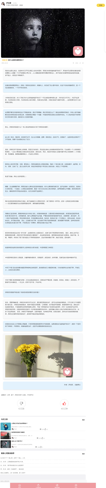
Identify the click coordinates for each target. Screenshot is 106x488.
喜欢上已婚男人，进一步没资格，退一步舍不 (13, 473)
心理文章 (6, 481)
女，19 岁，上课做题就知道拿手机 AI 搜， (12, 461)
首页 (2, 481)
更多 (83, 420)
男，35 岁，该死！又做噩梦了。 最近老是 (12, 469)
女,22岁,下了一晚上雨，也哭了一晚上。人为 (13, 458)
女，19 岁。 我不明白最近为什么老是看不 (12, 465)
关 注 (100, 5)
